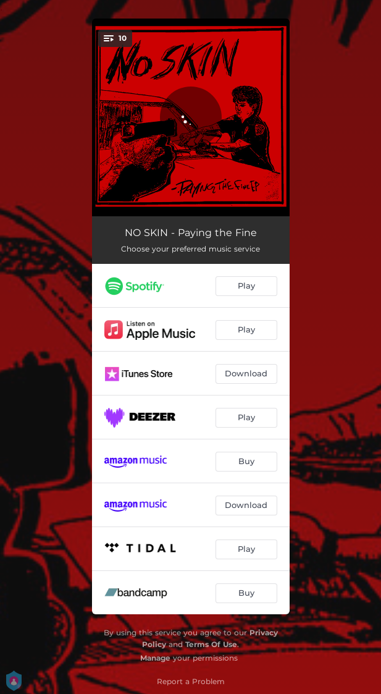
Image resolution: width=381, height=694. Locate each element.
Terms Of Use (211, 644)
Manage (155, 657)
